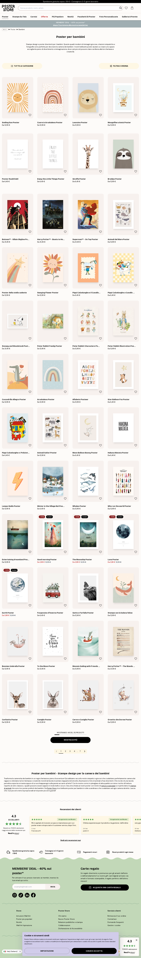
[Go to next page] (84, 751)
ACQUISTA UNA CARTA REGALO (105, 887)
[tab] (126, 8)
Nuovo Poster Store (66, 919)
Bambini (22, 29)
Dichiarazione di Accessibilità (70, 928)
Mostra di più (70, 740)
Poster (13, 29)
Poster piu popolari (24, 919)
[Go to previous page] (56, 751)
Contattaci (112, 919)
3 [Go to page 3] (69, 751)
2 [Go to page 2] (65, 751)
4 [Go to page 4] (74, 751)
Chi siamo (62, 916)
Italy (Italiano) (12, 951)
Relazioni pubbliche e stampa (70, 922)
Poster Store (52, 788)
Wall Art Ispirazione (24, 925)
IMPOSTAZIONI (47, 951)
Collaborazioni (64, 925)
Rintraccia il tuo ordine (117, 916)
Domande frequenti (116, 922)
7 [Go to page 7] (80, 751)
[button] (129, 947)
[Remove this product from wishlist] (30, 115)
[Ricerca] (121, 8)
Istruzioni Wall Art (23, 916)
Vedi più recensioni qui (70, 840)
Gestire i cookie (114, 925)
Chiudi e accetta (94, 951)
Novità (19, 922)
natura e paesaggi (108, 786)
